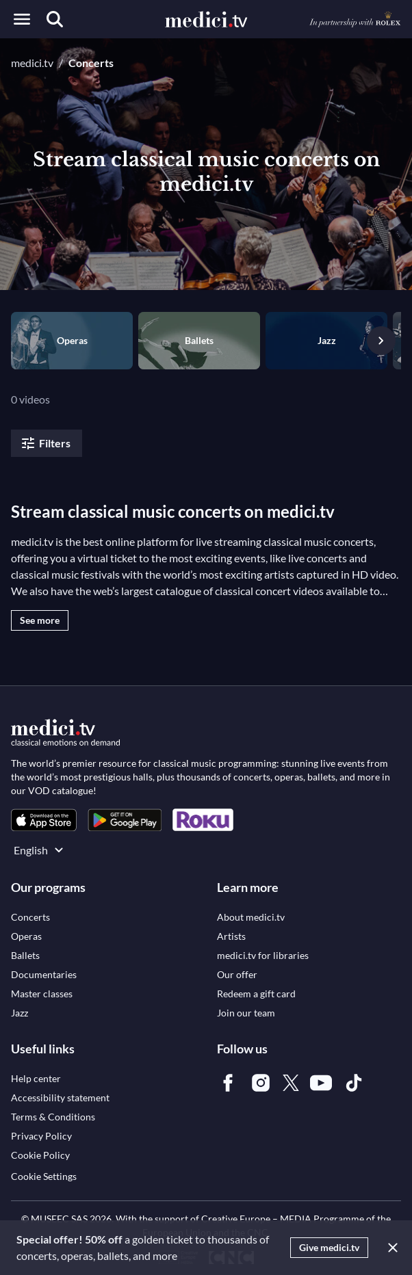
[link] (44, 820)
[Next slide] (381, 340)
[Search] (55, 19)
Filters (45, 443)
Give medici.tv (329, 1247)
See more (40, 620)
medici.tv (32, 62)
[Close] (390, 1247)
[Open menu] (22, 19)
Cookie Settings (44, 1176)
